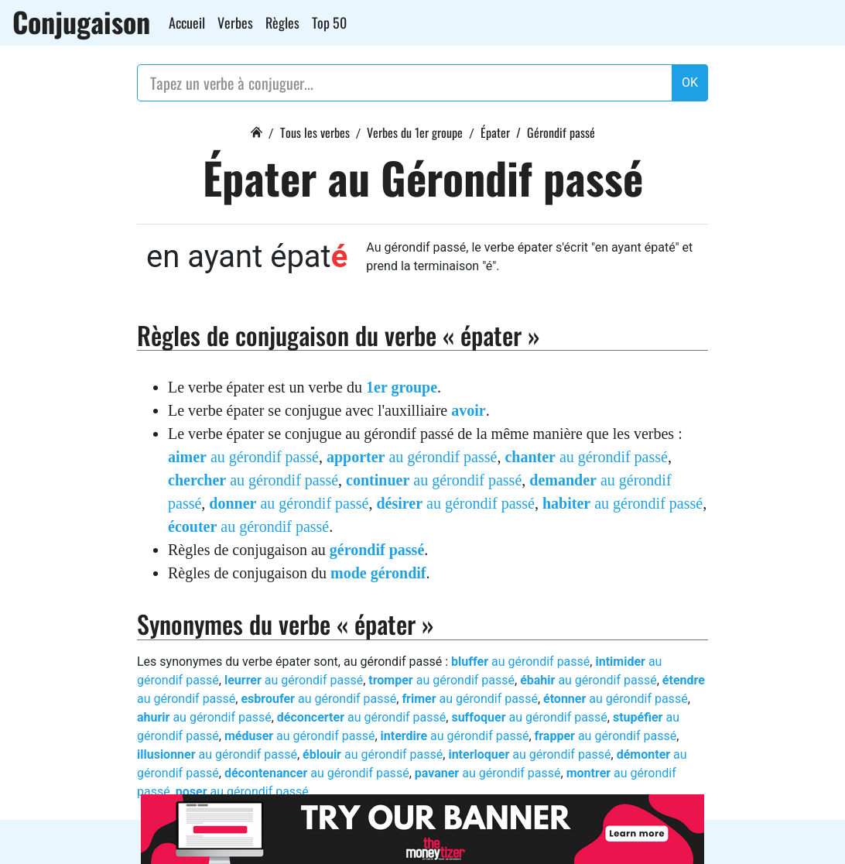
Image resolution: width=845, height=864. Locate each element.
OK (690, 82)
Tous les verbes (315, 132)
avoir (468, 410)
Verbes (235, 22)
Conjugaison (81, 22)
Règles (282, 22)
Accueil (187, 22)
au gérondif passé (243, 456)
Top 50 (329, 22)
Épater (495, 132)
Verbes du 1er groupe (415, 132)
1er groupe (401, 387)
